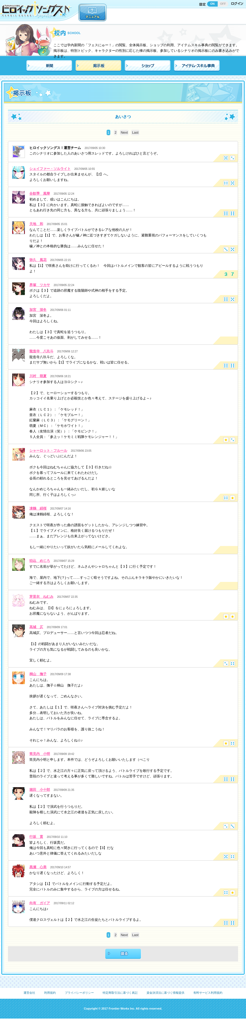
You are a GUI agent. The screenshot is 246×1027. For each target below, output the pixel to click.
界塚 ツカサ (39, 285)
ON (212, 3)
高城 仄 (36, 627)
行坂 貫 (36, 837)
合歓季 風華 (39, 193)
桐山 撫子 (38, 674)
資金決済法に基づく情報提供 (165, 992)
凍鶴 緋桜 (38, 508)
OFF (223, 3)
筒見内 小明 (39, 754)
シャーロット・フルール (48, 450)
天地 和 (36, 224)
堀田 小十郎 (39, 790)
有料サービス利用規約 (207, 992)
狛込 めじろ (39, 561)
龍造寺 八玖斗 (41, 351)
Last (135, 132)
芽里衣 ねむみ (41, 597)
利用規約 (50, 992)
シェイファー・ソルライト (50, 169)
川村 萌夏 (38, 376)
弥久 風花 (38, 260)
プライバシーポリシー (79, 992)
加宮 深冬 (38, 310)
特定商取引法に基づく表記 (120, 992)
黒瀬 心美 (38, 867)
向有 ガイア (39, 903)
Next (124, 132)
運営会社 (29, 992)
